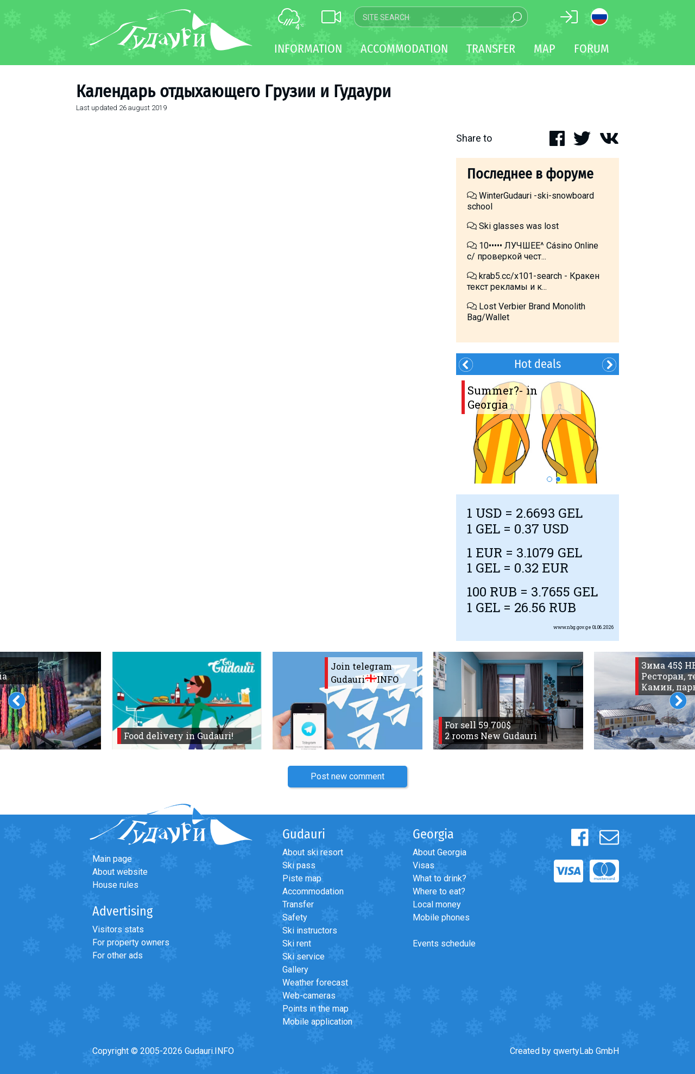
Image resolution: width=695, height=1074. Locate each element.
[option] (537, 429)
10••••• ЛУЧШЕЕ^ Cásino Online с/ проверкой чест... (532, 251)
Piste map (301, 878)
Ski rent (296, 943)
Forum (591, 48)
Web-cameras (309, 995)
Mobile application (317, 1021)
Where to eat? (439, 891)
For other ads (117, 955)
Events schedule (444, 943)
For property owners (130, 942)
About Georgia (439, 852)
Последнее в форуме (530, 174)
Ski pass (298, 865)
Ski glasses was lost (513, 226)
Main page (112, 859)
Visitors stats (118, 929)
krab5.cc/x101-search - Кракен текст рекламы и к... (533, 281)
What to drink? (439, 878)
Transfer (298, 904)
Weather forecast (315, 982)
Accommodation (313, 891)
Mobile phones (441, 917)
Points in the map (315, 1008)
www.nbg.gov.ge (572, 627)
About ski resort (312, 852)
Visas (423, 865)
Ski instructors (309, 930)
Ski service (303, 956)
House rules (115, 885)
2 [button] (558, 479)
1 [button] (549, 479)
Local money (437, 904)
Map (544, 48)
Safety (294, 917)
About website (120, 872)
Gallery (295, 969)
